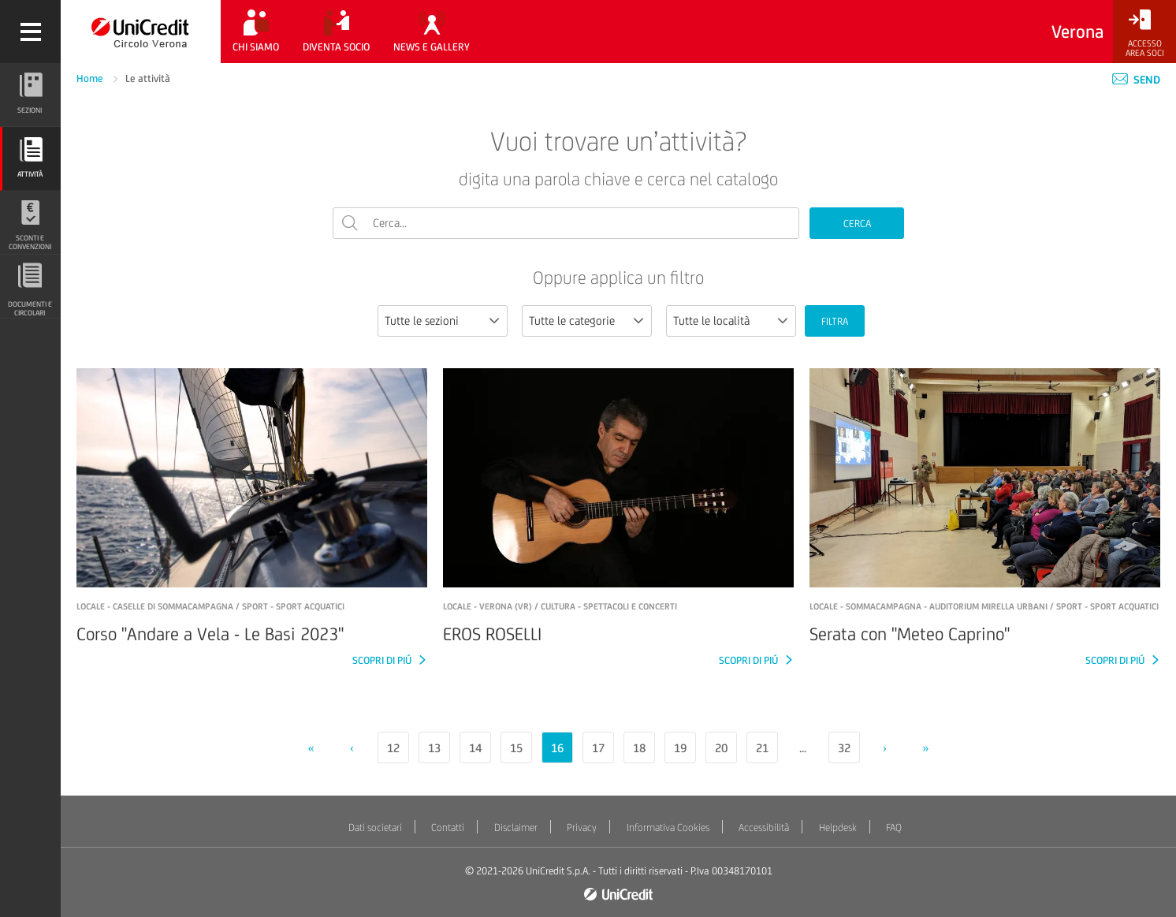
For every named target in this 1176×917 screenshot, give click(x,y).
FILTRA (834, 321)
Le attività (147, 78)
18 (639, 748)
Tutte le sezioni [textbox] (422, 320)
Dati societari (375, 827)
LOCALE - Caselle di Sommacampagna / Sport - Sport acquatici (210, 606)
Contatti (447, 827)
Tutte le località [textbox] (711, 320)
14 (475, 748)
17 (598, 748)
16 (557, 748)
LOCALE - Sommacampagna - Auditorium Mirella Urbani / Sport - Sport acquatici (984, 606)
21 (762, 748)
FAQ (894, 827)
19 (680, 748)
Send (1136, 79)
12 (393, 748)
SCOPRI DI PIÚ (383, 660)
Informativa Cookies (668, 827)
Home (91, 78)
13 (434, 748)
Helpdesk (838, 827)
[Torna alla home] (141, 31)
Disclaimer (516, 827)
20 (721, 748)
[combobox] (443, 321)
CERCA (857, 223)
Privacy (582, 827)
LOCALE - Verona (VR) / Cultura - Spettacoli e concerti (560, 606)
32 (844, 748)
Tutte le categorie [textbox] (572, 320)
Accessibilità (764, 827)
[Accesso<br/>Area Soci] (1144, 34)
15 (516, 748)
